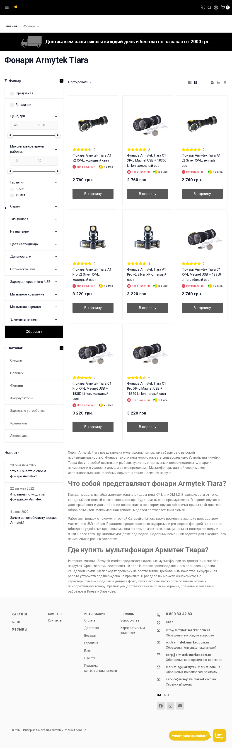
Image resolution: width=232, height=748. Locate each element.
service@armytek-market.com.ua (191, 679)
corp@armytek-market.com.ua (189, 655)
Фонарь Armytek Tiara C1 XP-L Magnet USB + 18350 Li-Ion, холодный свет (146, 160)
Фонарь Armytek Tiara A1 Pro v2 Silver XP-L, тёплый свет (146, 274)
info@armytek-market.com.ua (188, 630)
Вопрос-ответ (131, 620)
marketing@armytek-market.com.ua (193, 667)
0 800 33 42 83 (179, 614)
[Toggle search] (209, 7)
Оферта (90, 658)
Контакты (55, 620)
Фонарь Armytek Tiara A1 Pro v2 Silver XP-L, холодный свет (91, 274)
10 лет (20, 195)
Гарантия (91, 643)
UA (159, 695)
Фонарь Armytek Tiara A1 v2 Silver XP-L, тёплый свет (201, 160)
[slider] (10, 135)
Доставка (91, 628)
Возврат (90, 635)
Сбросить (34, 331)
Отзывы (19, 629)
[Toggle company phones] (203, 7)
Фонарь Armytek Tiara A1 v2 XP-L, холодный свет (91, 158)
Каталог (20, 614)
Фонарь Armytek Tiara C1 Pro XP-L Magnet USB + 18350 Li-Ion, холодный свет (91, 391)
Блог (16, 622)
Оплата (89, 620)
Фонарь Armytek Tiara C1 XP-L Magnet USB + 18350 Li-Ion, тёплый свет (201, 274)
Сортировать (78, 82)
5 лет (20, 189)
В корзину (93, 193)
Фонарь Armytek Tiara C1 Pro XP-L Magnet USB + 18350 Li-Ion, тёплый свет (146, 388)
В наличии (23, 105)
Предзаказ (24, 93)
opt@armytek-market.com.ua (188, 642)
